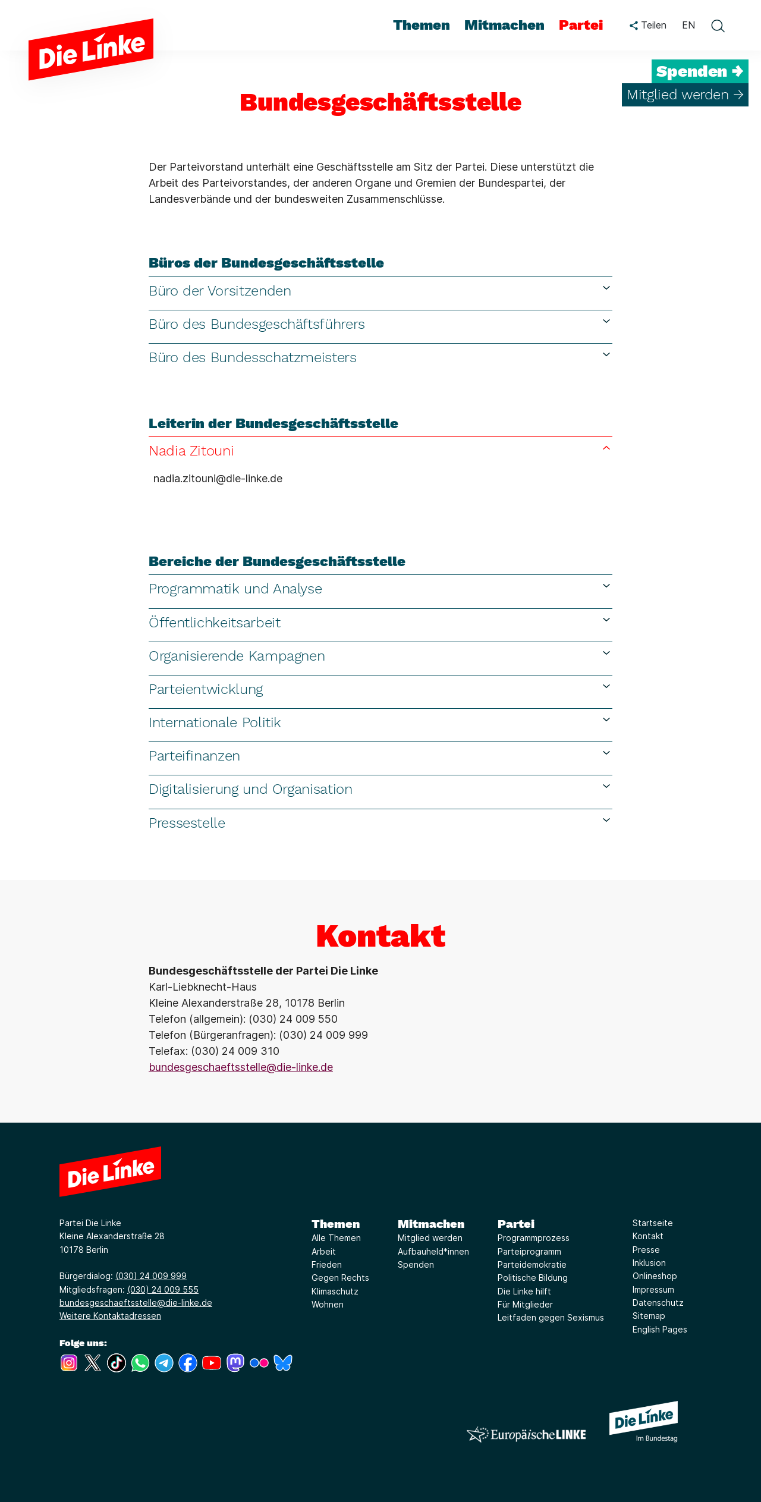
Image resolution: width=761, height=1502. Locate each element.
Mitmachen (431, 1224)
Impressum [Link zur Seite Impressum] (653, 1289)
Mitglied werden (430, 1238)
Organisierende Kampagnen (380, 655)
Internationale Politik (380, 722)
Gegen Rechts (340, 1277)
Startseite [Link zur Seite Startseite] (653, 1223)
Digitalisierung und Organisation (380, 788)
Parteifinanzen (380, 755)
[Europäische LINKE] (526, 1434)
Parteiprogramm (529, 1251)
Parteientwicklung (380, 688)
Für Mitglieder (525, 1304)
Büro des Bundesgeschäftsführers (380, 323)
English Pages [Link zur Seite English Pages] (660, 1329)
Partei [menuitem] (581, 25)
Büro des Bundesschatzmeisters (380, 357)
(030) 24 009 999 (151, 1276)
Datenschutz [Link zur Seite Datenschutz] (658, 1302)
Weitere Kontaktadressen (110, 1316)
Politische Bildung (533, 1277)
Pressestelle (380, 822)
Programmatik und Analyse (380, 588)
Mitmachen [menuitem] (504, 25)
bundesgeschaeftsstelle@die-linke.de (241, 1067)
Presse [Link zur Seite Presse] (646, 1250)
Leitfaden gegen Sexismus (551, 1317)
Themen (336, 1224)
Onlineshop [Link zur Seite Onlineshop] (655, 1276)
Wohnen (328, 1304)
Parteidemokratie (532, 1264)
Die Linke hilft (524, 1291)
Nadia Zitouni (380, 450)
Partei (516, 1224)
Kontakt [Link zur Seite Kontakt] (648, 1236)
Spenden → (700, 71)
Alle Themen (336, 1238)
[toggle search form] (717, 25)
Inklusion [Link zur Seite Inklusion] (649, 1263)
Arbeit (324, 1251)
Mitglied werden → (685, 94)
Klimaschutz (335, 1291)
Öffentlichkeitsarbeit (380, 622)
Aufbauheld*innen (433, 1251)
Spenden (416, 1264)
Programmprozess (534, 1238)
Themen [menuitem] (421, 25)
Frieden (327, 1264)
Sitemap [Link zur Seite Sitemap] (649, 1316)
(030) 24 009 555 (163, 1289)
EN (688, 25)
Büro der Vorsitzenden (380, 290)
